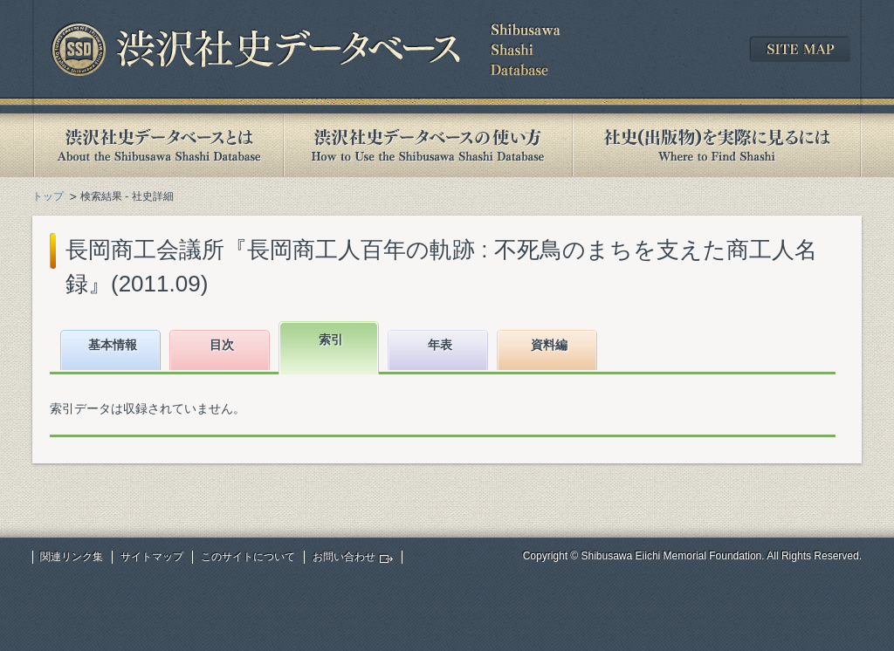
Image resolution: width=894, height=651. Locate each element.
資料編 (549, 345)
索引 (331, 339)
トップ (48, 196)
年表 (440, 345)
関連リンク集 (71, 557)
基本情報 (112, 345)
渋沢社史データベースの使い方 (428, 145)
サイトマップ (151, 557)
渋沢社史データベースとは (157, 145)
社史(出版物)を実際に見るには (717, 145)
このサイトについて (248, 557)
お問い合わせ (344, 557)
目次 (222, 345)
